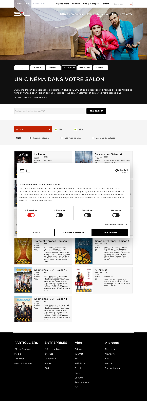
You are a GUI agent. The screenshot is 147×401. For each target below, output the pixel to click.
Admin (78, 349)
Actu (107, 358)
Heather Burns (119, 283)
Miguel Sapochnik (59, 249)
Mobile (90, 13)
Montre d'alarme (122, 13)
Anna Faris (108, 280)
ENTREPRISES (56, 343)
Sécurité (79, 377)
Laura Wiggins (56, 287)
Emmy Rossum (61, 281)
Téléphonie (50, 358)
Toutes (33, 129)
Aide (85, 4)
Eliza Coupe (108, 283)
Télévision (103, 13)
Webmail (76, 4)
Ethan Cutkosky (50, 283)
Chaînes (53, 68)
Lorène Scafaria (110, 160)
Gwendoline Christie (56, 252)
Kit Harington (54, 254)
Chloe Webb (64, 280)
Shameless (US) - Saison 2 (50, 269)
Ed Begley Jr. (125, 281)
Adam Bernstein (50, 305)
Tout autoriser (110, 232)
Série (78, 129)
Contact (105, 4)
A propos (94, 4)
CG (76, 387)
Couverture (111, 349)
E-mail (78, 368)
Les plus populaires (103, 138)
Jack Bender (48, 247)
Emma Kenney (49, 281)
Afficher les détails (114, 224)
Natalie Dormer (49, 258)
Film (59, 129)
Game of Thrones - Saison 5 (112, 241)
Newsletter (110, 354)
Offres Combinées (71, 13)
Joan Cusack (54, 285)
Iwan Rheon (114, 252)
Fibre (77, 373)
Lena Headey (65, 254)
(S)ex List (101, 269)
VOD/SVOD (69, 68)
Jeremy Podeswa (60, 247)
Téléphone (80, 363)
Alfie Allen (57, 251)
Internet (49, 354)
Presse (108, 363)
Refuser (36, 232)
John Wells (58, 276)
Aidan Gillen (48, 251)
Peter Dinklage (55, 259)
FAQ (47, 368)
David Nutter (109, 247)
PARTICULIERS (26, 343)
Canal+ (100, 68)
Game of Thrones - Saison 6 (51, 241)
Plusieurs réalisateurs (57, 278)
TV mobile (37, 68)
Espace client (62, 4)
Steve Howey (57, 288)
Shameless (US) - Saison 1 (50, 298)
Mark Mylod (48, 160)
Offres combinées (54, 349)
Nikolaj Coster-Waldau (112, 256)
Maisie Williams (63, 256)
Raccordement (113, 368)
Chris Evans (114, 281)
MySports (84, 68)
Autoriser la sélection (73, 232)
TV (22, 68)
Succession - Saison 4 (108, 154)
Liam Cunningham (50, 256)
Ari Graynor (117, 280)
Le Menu (39, 154)
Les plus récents (39, 138)
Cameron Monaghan (51, 280)
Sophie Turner (117, 258)
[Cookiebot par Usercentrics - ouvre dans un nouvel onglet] (117, 171)
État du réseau (82, 382)
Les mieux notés (70, 138)
